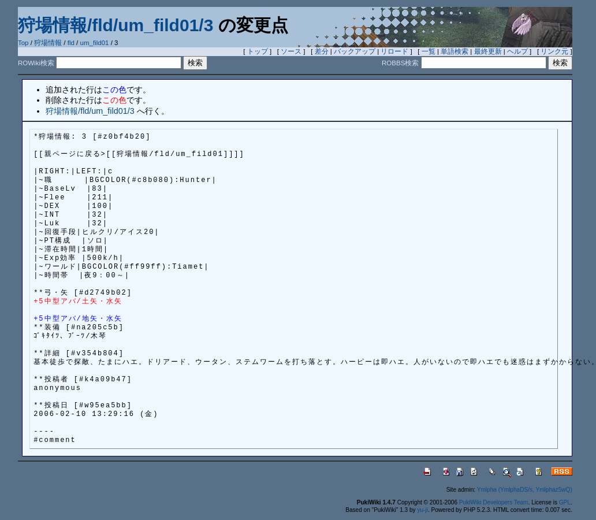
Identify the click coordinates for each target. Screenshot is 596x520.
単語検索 (454, 51)
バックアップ (354, 51)
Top (23, 42)
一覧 (428, 51)
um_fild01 (94, 42)
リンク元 (554, 51)
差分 (322, 51)
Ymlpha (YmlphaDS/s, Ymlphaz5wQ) (524, 489)
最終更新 (488, 51)
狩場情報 (48, 42)
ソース (291, 51)
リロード (394, 51)
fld (71, 42)
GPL (565, 502)
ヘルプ (517, 51)
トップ (257, 51)
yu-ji (422, 510)
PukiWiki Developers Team (493, 502)
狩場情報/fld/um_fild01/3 (115, 25)
